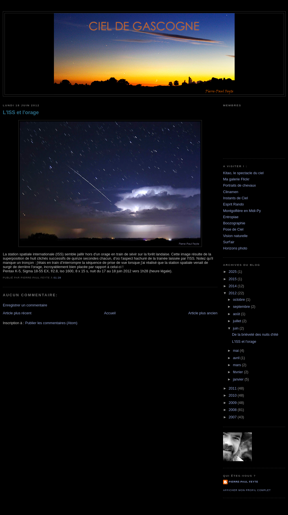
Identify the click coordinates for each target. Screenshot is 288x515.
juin (236, 328)
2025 (233, 271)
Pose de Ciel (233, 229)
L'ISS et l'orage (21, 112)
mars (237, 365)
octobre (239, 299)
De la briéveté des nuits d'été (255, 334)
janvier (239, 379)
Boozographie (234, 223)
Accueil (109, 313)
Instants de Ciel (235, 198)
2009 (233, 403)
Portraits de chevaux (239, 185)
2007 (233, 417)
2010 (233, 395)
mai (236, 350)
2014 (233, 286)
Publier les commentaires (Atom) (51, 323)
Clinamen (230, 192)
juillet (237, 321)
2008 (233, 410)
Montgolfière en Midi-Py (242, 211)
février (238, 372)
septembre (242, 306)
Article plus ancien (202, 313)
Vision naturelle (235, 236)
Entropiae (231, 217)
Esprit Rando (233, 204)
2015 (233, 279)
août (237, 314)
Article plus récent (17, 313)
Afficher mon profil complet (247, 490)
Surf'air (228, 242)
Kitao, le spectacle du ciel (243, 173)
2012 (233, 293)
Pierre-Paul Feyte (243, 481)
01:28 (57, 277)
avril (237, 358)
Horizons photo (235, 248)
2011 (233, 388)
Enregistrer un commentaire (25, 305)
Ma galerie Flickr (236, 179)
